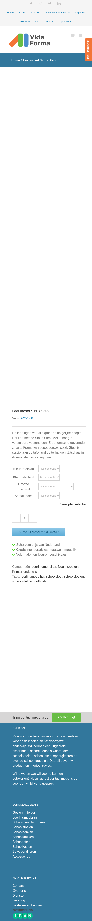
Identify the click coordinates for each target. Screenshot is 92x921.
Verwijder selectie (73, 504)
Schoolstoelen (23, 827)
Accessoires (21, 856)
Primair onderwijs (24, 571)
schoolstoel (54, 576)
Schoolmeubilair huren (29, 822)
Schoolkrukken (23, 837)
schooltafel (20, 581)
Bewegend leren (24, 851)
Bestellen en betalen (27, 905)
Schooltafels (21, 842)
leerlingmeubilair (32, 576)
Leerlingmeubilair (44, 566)
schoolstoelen (74, 576)
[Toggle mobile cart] (73, 35)
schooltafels (38, 581)
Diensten (19, 895)
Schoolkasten (22, 846)
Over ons (19, 890)
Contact (18, 885)
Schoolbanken (23, 832)
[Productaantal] (24, 518)
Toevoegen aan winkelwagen (38, 532)
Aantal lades (23, 496)
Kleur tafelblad (23, 469)
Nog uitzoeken (68, 566)
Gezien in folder (24, 812)
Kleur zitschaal (23, 477)
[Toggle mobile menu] (81, 35)
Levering (19, 900)
